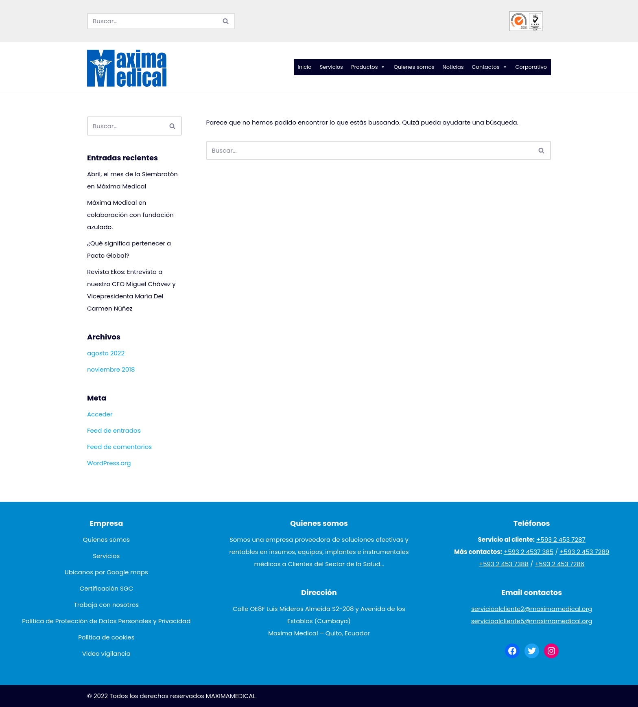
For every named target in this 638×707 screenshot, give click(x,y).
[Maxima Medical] (126, 68)
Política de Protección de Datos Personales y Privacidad (106, 621)
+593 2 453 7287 (561, 539)
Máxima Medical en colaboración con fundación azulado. (130, 214)
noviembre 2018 (111, 369)
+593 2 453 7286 (559, 564)
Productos (368, 67)
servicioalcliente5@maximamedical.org (531, 621)
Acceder (100, 414)
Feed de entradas (114, 430)
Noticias (453, 67)
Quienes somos (413, 67)
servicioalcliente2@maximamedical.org (531, 608)
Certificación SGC (106, 588)
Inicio (305, 67)
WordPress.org (109, 463)
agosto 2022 (106, 353)
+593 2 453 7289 (584, 551)
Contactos (489, 67)
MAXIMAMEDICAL (231, 696)
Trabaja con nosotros (106, 604)
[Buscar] (152, 21)
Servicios (331, 67)
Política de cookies (106, 637)
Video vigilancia (106, 653)
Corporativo (531, 67)
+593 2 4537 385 (528, 551)
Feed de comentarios (119, 446)
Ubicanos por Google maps (106, 572)
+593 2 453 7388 (504, 564)
